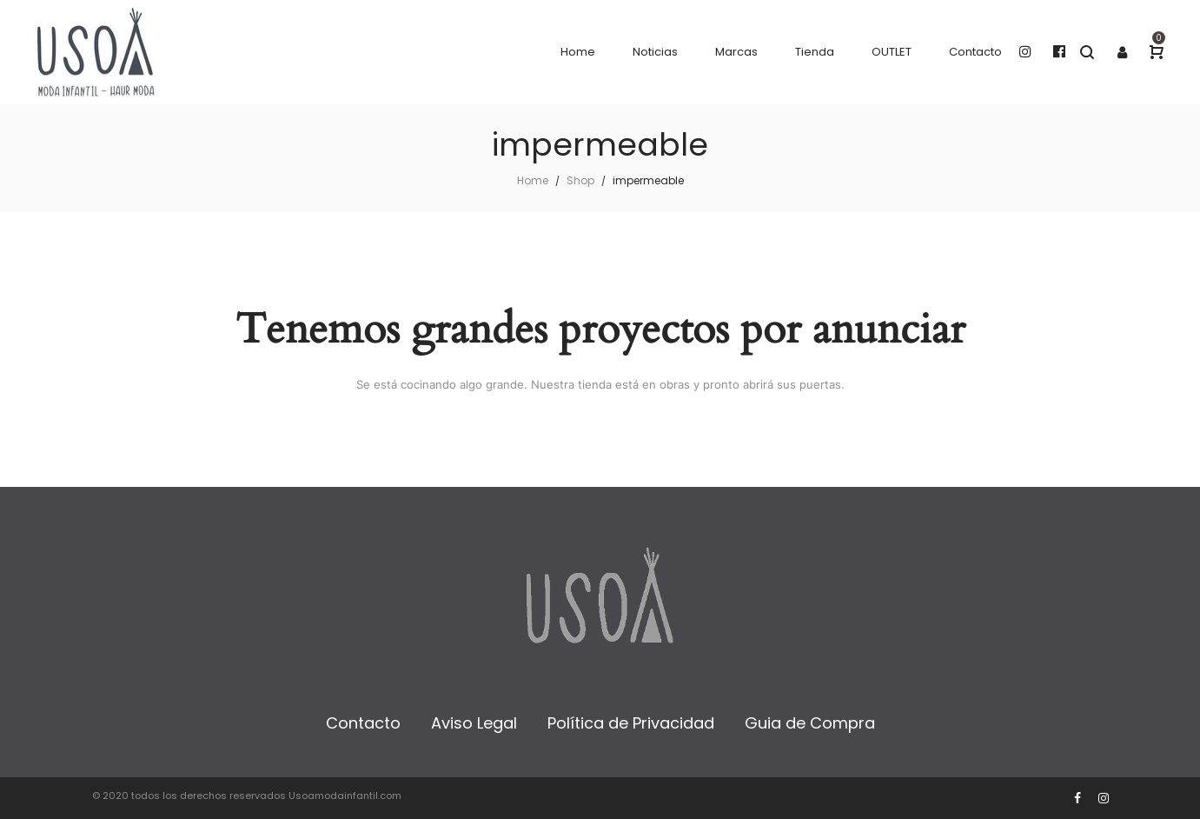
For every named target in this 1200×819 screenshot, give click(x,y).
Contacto (363, 723)
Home (532, 180)
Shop (580, 180)
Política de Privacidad (630, 723)
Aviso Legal (474, 723)
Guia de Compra (810, 723)
